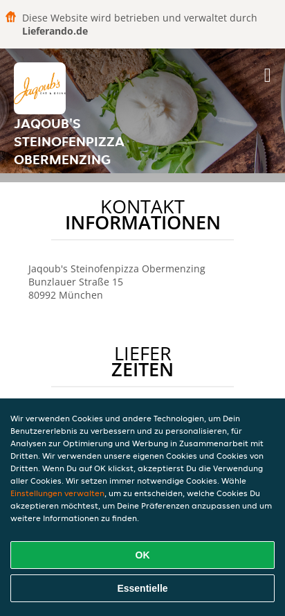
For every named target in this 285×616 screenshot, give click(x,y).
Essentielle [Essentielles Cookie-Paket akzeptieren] (142, 588)
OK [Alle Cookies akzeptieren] (143, 555)
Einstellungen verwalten (57, 493)
